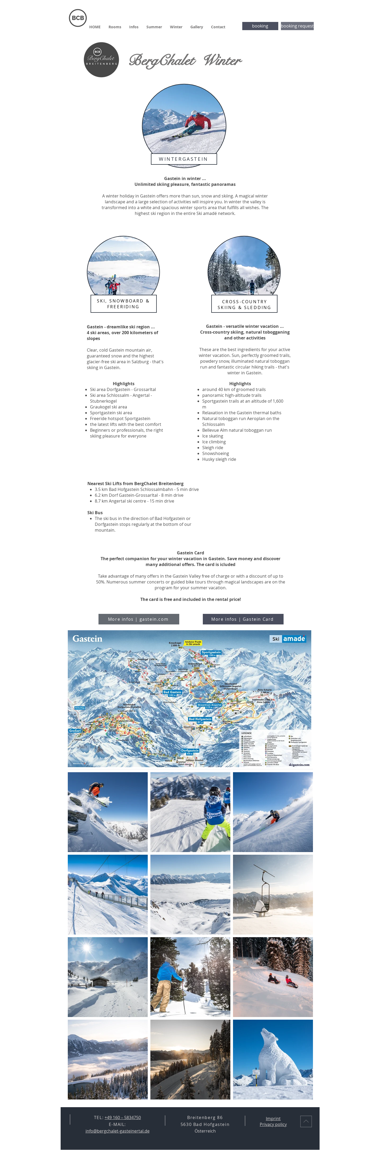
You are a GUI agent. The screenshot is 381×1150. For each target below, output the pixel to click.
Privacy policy (273, 1124)
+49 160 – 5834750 (123, 1117)
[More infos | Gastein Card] (243, 619)
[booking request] (297, 26)
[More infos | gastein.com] (138, 619)
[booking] (260, 26)
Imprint (273, 1118)
